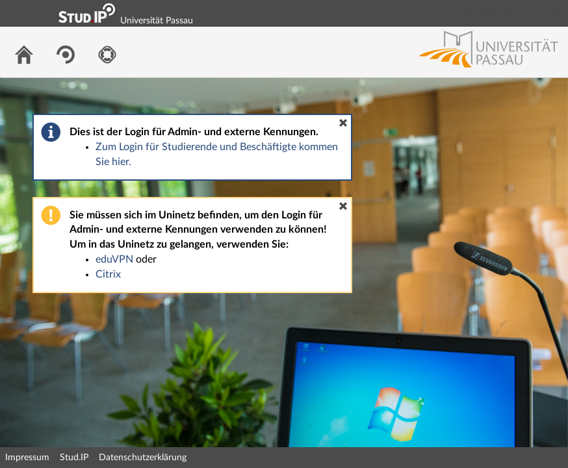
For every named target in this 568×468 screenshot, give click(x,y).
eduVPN (114, 259)
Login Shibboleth (485, 13)
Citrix (108, 274)
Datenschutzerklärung (143, 457)
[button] (343, 123)
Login (552, 13)
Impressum (27, 457)
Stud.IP (74, 457)
